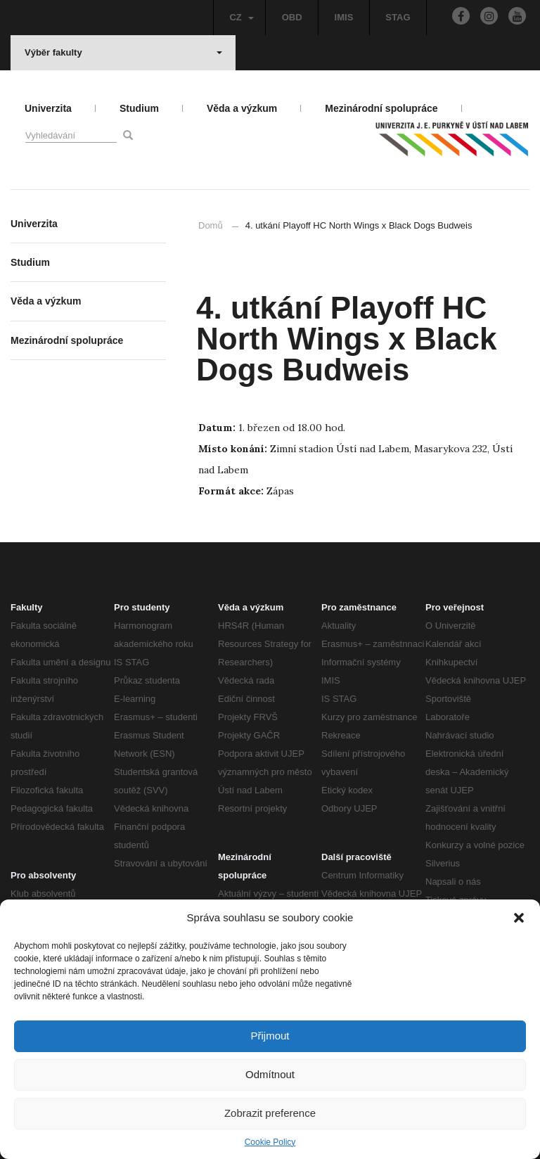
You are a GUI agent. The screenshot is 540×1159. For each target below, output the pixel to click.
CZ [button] (241, 17)
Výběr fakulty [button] (123, 52)
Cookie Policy (270, 1142)
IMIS (344, 17)
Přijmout (269, 1036)
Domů (210, 225)
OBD (292, 17)
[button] (519, 918)
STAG (397, 17)
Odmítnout (270, 1074)
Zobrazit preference (270, 1113)
